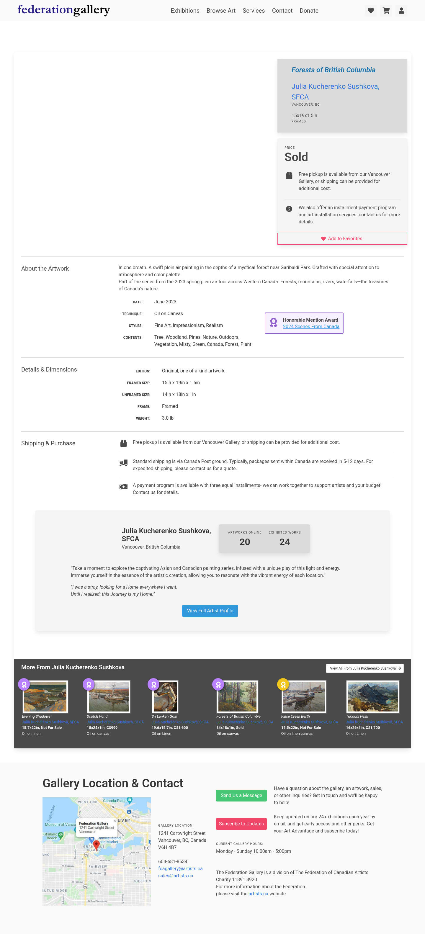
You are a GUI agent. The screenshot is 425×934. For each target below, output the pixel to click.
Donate (309, 10)
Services (254, 10)
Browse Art (221, 10)
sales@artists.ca (175, 876)
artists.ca (258, 894)
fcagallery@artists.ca (180, 868)
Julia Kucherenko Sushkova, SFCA (50, 722)
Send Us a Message (241, 795)
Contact (282, 10)
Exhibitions (185, 10)
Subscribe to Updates (241, 824)
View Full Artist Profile (210, 611)
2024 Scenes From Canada (311, 326)
